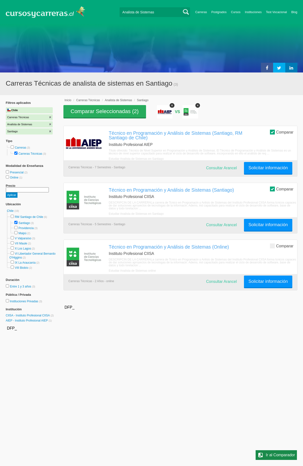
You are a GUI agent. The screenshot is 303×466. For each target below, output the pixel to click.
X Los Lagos (23, 248)
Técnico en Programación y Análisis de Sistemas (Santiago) (171, 190)
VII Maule (21, 243)
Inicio (68, 100)
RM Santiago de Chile (29, 217)
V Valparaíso (23, 238)
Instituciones (253, 12)
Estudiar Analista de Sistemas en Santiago (136, 159)
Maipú (22, 233)
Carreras (201, 12)
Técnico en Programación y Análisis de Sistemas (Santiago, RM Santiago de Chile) (175, 135)
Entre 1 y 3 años (21, 286)
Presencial (17, 172)
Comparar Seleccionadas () (105, 111)
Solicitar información (268, 167)
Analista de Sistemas (118, 100)
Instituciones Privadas (26, 301)
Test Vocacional (276, 12)
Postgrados (219, 12)
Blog (294, 12)
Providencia (26, 228)
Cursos (235, 12)
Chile (11, 211)
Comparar (281, 132)
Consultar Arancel (221, 168)
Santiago (24, 223)
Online (14, 177)
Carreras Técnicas (30, 153)
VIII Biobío (21, 267)
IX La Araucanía (25, 262)
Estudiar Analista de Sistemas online (132, 270)
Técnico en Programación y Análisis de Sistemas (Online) (169, 247)
